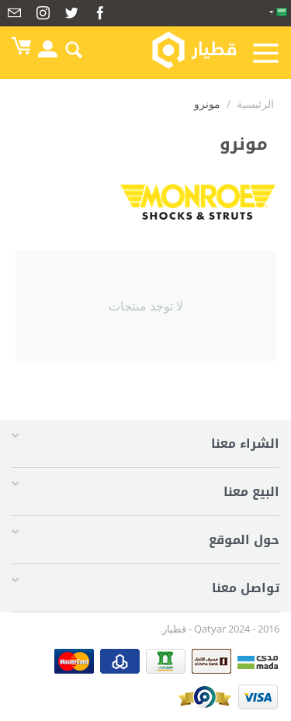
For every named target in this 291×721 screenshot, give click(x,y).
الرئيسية (255, 103)
